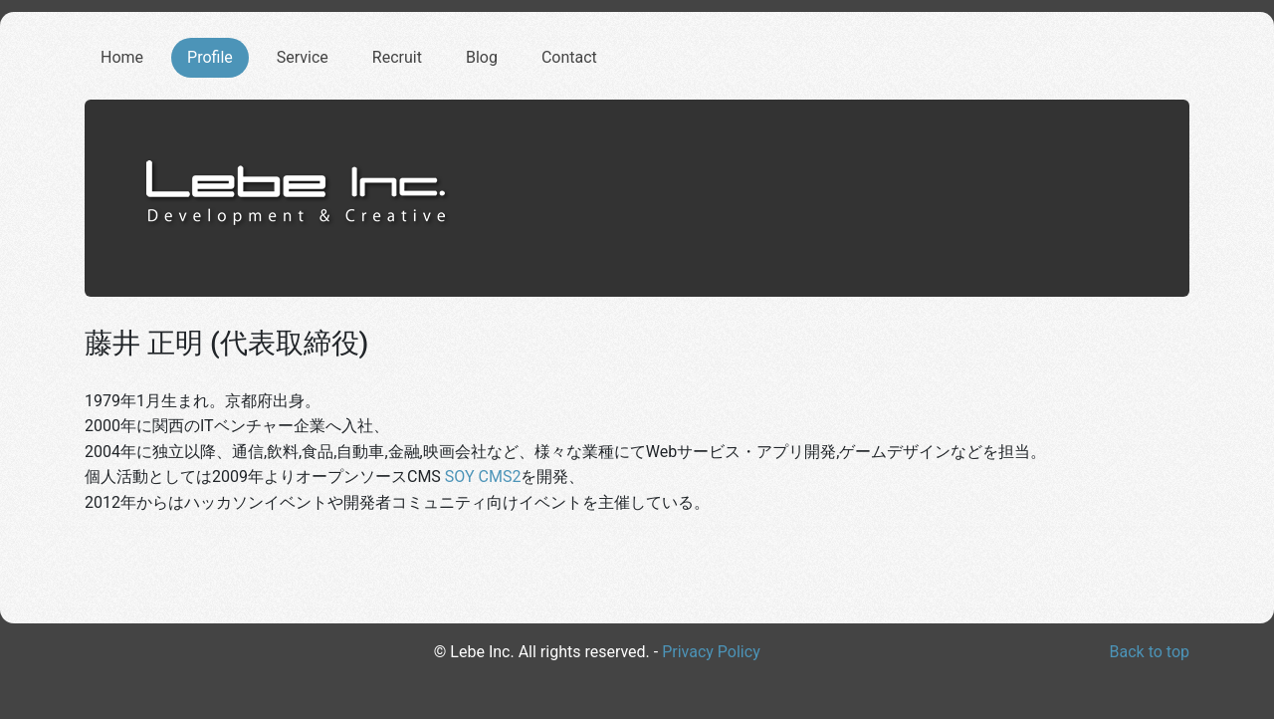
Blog (482, 57)
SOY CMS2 (483, 476)
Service (302, 57)
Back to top (1149, 651)
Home (122, 57)
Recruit (397, 57)
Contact (569, 57)
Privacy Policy (711, 651)
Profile (210, 57)
